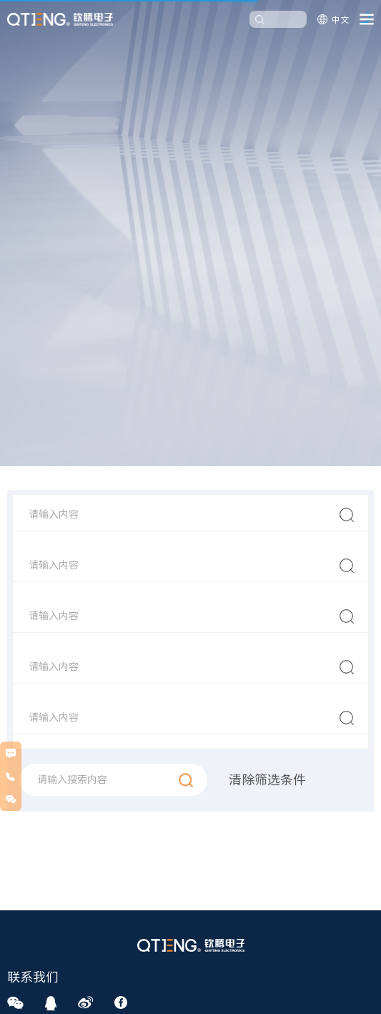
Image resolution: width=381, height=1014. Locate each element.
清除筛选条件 (267, 780)
